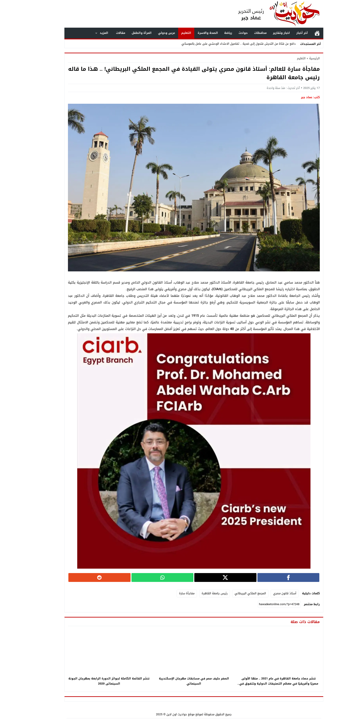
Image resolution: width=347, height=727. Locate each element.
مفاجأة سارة (166, 593)
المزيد (83, 33)
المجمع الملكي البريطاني (230, 593)
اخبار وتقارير (261, 33)
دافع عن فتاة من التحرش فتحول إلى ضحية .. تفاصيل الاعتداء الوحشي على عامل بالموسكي (218, 43)
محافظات (240, 33)
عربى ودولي (146, 33)
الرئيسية (296, 33)
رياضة (208, 33)
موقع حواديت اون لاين (160, 714)
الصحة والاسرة (187, 33)
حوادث (222, 33)
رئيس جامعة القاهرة (194, 593)
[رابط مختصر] (258, 604)
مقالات (100, 33)
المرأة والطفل (121, 33)
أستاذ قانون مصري (264, 593)
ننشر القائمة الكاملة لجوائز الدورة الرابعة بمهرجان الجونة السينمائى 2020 (88, 681)
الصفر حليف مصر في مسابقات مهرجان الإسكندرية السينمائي (174, 681)
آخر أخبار (281, 33)
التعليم (166, 33)
